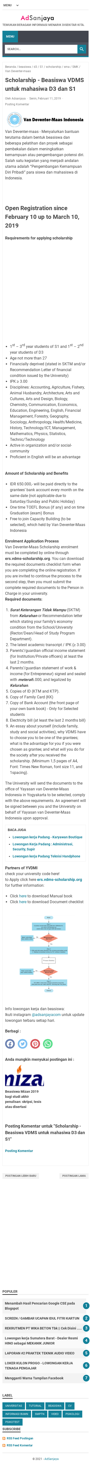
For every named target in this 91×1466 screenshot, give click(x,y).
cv (70, 1405)
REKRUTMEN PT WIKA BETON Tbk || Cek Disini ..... (43, 1328)
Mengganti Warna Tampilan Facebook (34, 1378)
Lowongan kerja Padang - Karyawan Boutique (48, 837)
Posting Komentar (17, 104)
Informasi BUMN (16, 1414)
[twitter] (22, 1044)
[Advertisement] (45, 291)
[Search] (41, 49)
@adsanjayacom (46, 1014)
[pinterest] (35, 1044)
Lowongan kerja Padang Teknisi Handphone (46, 856)
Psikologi (72, 1414)
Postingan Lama (74, 1175)
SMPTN (39, 1414)
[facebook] (10, 1044)
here (22, 896)
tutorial (35, 1405)
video (55, 1414)
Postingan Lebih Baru (20, 1175)
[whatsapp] (48, 1044)
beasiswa (54, 1405)
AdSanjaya (51, 1459)
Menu (10, 36)
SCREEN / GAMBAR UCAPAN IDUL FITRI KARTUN (42, 1318)
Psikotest (12, 1422)
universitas (13, 1405)
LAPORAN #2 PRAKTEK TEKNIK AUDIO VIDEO (39, 1353)
